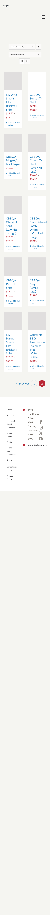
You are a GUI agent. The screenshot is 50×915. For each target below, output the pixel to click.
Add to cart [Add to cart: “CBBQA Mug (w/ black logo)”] (10, 174)
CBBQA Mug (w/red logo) (35, 285)
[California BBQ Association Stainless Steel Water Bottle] (37, 321)
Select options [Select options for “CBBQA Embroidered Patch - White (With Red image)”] (34, 247)
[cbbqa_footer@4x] (14, 14)
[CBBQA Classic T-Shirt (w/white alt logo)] (13, 205)
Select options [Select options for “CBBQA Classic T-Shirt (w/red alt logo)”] (34, 186)
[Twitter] (41, 433)
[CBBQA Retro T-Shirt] (13, 266)
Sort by (17, 47)
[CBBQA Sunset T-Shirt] (37, 81)
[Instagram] (41, 428)
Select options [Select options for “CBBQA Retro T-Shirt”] (10, 302)
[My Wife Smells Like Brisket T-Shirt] (13, 81)
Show (17, 55)
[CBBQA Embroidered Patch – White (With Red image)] (37, 205)
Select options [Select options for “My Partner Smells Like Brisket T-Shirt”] (10, 367)
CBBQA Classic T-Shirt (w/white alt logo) (12, 226)
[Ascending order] (38, 47)
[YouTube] (41, 439)
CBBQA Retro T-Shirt (11, 284)
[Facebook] (41, 422)
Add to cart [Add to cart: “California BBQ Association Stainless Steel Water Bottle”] (34, 367)
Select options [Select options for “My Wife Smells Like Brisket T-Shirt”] (10, 124)
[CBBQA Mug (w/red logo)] (37, 266)
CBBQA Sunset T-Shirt (36, 98)
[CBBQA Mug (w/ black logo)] (13, 143)
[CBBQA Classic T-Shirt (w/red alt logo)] (37, 143)
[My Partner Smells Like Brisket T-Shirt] (13, 321)
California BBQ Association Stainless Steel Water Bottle (37, 346)
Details (17, 123)
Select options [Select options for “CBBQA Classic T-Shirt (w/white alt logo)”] (10, 247)
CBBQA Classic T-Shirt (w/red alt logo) (36, 164)
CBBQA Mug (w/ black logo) (13, 160)
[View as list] (27, 61)
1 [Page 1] (34, 383)
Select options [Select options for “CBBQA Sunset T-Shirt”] (34, 116)
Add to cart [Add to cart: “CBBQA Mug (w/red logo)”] (34, 302)
